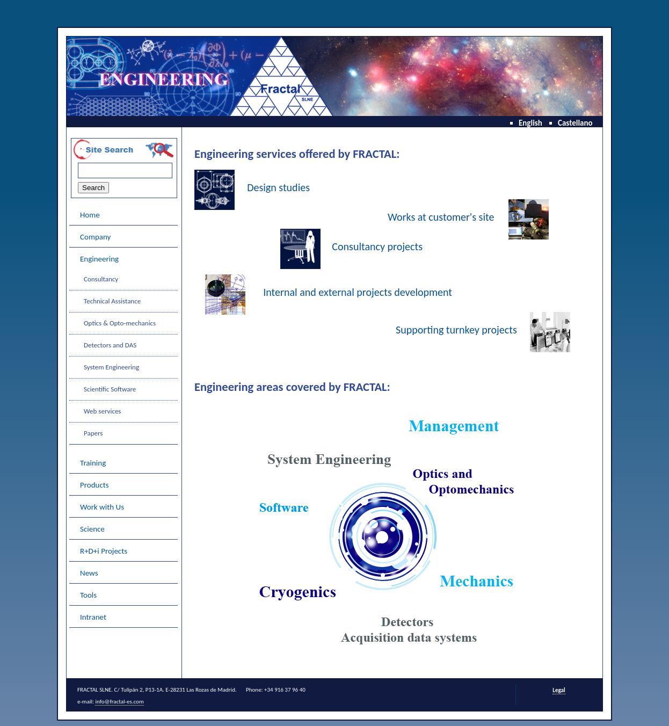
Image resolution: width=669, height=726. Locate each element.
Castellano (575, 123)
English (530, 123)
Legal (558, 690)
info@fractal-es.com (119, 701)
